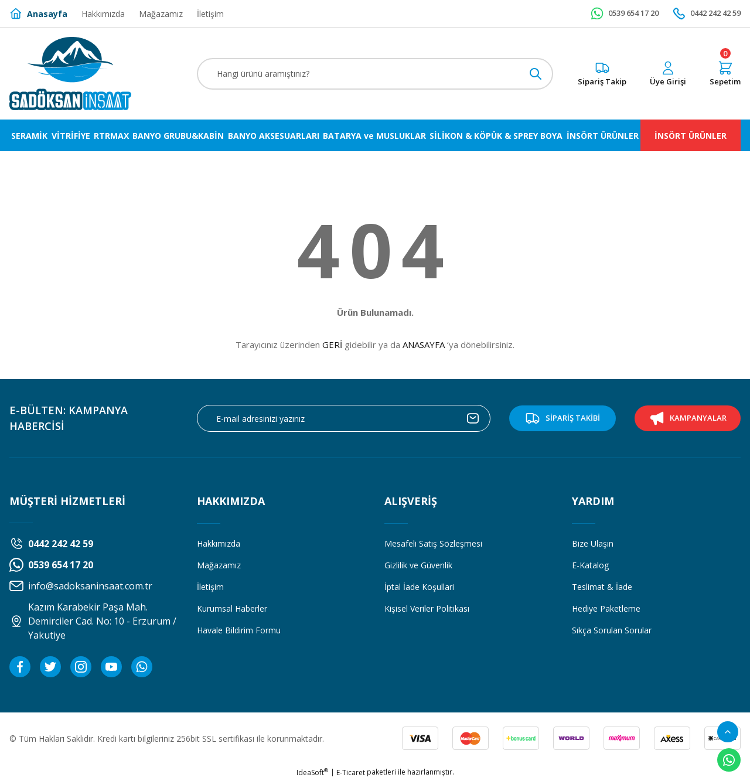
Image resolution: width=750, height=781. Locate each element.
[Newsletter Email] (343, 418)
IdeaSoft (312, 772)
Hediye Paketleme (606, 608)
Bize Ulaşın (592, 543)
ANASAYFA (424, 344)
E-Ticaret (350, 772)
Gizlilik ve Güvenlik (418, 565)
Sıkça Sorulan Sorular (612, 630)
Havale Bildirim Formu (239, 630)
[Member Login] (668, 74)
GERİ (332, 344)
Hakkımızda (218, 543)
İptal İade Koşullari (419, 586)
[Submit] (472, 418)
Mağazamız (219, 565)
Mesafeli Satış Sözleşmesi (433, 543)
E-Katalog (590, 565)
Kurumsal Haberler (232, 608)
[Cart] (725, 74)
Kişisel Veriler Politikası (426, 608)
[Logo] (70, 73)
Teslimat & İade (602, 586)
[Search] (375, 74)
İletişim (210, 586)
